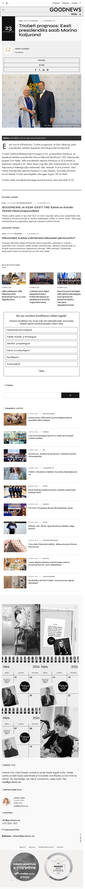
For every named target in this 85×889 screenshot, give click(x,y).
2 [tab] (14, 883)
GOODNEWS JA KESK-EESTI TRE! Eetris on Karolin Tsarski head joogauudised (37, 209)
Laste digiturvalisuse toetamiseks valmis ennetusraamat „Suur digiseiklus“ (49, 563)
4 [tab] (19, 883)
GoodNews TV (48, 468)
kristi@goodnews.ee (21, 809)
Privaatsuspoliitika (10, 833)
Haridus (46, 432)
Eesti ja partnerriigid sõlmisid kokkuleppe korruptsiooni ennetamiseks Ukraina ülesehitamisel (69, 298)
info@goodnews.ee (11, 824)
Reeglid (32, 851)
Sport (45, 486)
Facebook (56, 3)
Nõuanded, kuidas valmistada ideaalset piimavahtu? (38, 238)
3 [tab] (16, 883)
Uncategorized (49, 414)
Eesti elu (27, 21)
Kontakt (60, 851)
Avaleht (23, 851)
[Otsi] (70, 395)
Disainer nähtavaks (50, 540)
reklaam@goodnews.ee (23, 839)
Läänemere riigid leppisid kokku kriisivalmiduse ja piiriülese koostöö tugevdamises (40, 297)
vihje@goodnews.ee (11, 785)
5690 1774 (18, 806)
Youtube (74, 3)
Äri (44, 450)
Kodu (21, 21)
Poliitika (34, 21)
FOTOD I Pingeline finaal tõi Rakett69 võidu (50, 508)
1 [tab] (11, 883)
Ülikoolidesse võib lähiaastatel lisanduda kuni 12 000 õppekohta (14, 295)
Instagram (65, 3)
